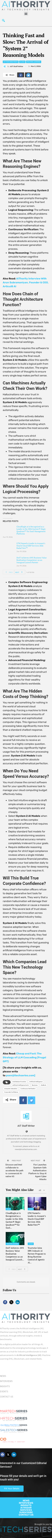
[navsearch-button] (3, 21)
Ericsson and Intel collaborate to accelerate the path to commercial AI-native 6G (14, 1170)
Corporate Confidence (11, 1092)
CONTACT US (26, 1514)
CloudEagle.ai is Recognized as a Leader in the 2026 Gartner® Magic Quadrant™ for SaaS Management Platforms (31, 530)
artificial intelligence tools (20, 1085)
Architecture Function (19, 1081)
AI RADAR (26, 1507)
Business (35, 1085)
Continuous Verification (28, 1088)
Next (19, 572)
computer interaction (10, 1088)
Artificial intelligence (35, 1081)
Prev (8, 572)
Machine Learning (33, 62)
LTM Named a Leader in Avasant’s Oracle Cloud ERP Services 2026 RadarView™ (31, 545)
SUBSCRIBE (26, 1512)
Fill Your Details (11, 1488)
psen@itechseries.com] (20, 1075)
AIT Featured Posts (11, 62)
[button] (26, 13)
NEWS (26, 1500)
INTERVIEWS (26, 1503)
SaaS (8, 1209)
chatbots (43, 1085)
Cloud (22, 62)
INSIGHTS (26, 1505)
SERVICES (26, 1510)
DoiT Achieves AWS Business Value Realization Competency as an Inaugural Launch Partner (32, 560)
